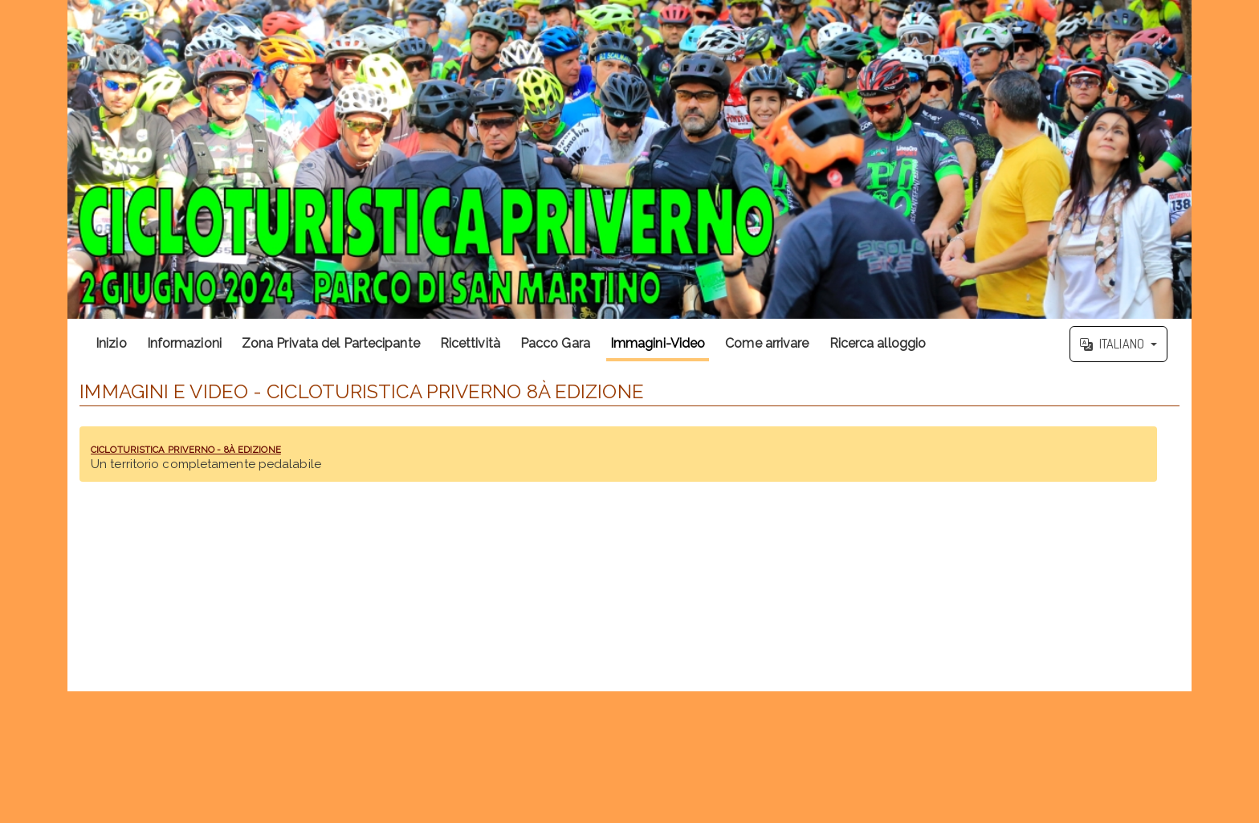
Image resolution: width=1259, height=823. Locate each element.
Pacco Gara (555, 343)
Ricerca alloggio (878, 343)
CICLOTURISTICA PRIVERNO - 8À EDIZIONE (256, 447)
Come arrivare (767, 343)
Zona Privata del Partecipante (331, 343)
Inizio (111, 343)
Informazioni (184, 343)
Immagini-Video (657, 343)
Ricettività (470, 343)
